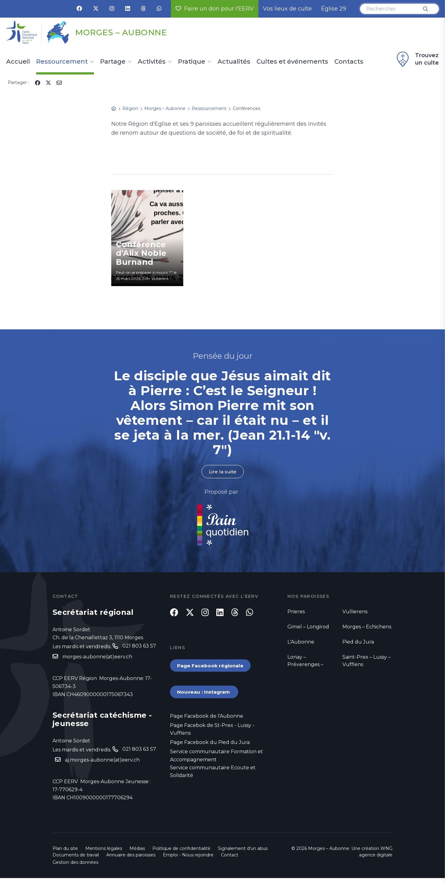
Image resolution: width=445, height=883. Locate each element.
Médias (137, 853)
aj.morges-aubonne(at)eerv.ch (102, 761)
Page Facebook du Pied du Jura (210, 747)
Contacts (348, 61)
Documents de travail (76, 860)
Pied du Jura (358, 642)
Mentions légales (103, 853)
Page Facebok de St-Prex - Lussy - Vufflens (212, 734)
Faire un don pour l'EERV (215, 8)
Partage (112, 61)
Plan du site (65, 853)
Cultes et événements (292, 61)
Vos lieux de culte (287, 8)
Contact (229, 860)
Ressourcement (62, 61)
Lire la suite (222, 472)
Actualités (234, 61)
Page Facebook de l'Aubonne (206, 720)
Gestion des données (75, 867)
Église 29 (333, 8)
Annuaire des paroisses (130, 860)
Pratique (191, 61)
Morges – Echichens (366, 627)
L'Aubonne (300, 642)
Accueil (18, 61)
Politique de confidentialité (181, 853)
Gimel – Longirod (308, 627)
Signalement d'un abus (243, 853)
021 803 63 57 (139, 646)
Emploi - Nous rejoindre (188, 860)
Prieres (296, 612)
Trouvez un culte (417, 59)
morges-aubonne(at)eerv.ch (97, 657)
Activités (152, 61)
